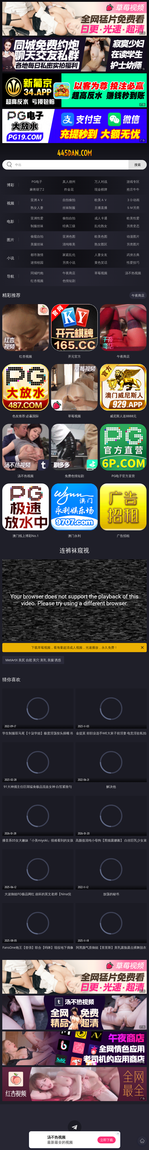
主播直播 (100, 207)
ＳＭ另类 (133, 207)
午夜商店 (69, 273)
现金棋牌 (100, 189)
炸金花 (69, 189)
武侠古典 (133, 254)
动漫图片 (133, 236)
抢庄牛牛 (133, 189)
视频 (10, 203)
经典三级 (69, 226)
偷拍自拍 (69, 218)
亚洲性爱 (37, 218)
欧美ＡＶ (100, 200)
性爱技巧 (133, 262)
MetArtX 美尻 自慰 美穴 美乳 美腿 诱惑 (33, 660)
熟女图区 (100, 244)
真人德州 (69, 181)
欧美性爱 (133, 218)
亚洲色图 (69, 236)
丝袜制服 (69, 207)
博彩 (10, 184)
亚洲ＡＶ (37, 200)
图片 (10, 239)
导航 (10, 276)
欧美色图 (100, 236)
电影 (10, 221)
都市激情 (37, 254)
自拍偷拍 (69, 200)
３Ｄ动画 (133, 200)
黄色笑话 (100, 262)
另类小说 (69, 262)
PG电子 (36, 181)
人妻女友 (100, 254)
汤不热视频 (133, 273)
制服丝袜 (37, 226)
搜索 (137, 164)
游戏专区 (133, 181)
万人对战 (100, 181)
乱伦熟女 (100, 226)
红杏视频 (37, 281)
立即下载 (106, 1140)
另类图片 (133, 244)
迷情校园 (37, 262)
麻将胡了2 (37, 189)
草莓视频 (100, 273)
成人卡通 (100, 218)
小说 (10, 257)
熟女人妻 (37, 207)
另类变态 (133, 226)
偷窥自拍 (37, 236)
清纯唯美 (69, 244)
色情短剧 (69, 281)
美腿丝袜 (37, 244)
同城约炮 (37, 273)
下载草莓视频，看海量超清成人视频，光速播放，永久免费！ (87, 647)
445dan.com (74, 153)
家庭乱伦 (69, 254)
